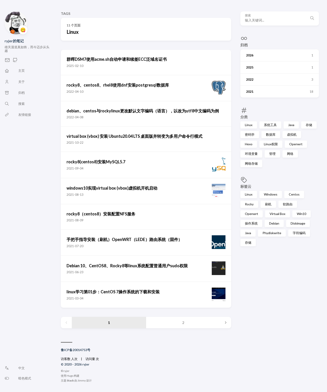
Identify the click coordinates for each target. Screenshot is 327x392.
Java (291, 125)
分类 (244, 117)
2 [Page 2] (183, 322)
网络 (290, 154)
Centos (294, 194)
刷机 (268, 204)
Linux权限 (271, 144)
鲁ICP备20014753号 (75, 350)
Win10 (301, 214)
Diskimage (298, 223)
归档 (244, 45)
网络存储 (251, 163)
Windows (270, 194)
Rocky (249, 204)
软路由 (287, 204)
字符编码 (299, 233)
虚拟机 (292, 134)
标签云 (245, 186)
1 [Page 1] (109, 322)
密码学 (250, 134)
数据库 (271, 134)
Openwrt (296, 144)
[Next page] (225, 322)
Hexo (248, 144)
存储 (309, 125)
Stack (70, 380)
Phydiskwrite (272, 233)
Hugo (70, 375)
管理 (272, 154)
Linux (248, 125)
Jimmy (82, 380)
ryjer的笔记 (14, 41)
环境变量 (251, 154)
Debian (274, 223)
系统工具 (270, 125)
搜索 (248, 15)
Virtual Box (277, 214)
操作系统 (251, 223)
